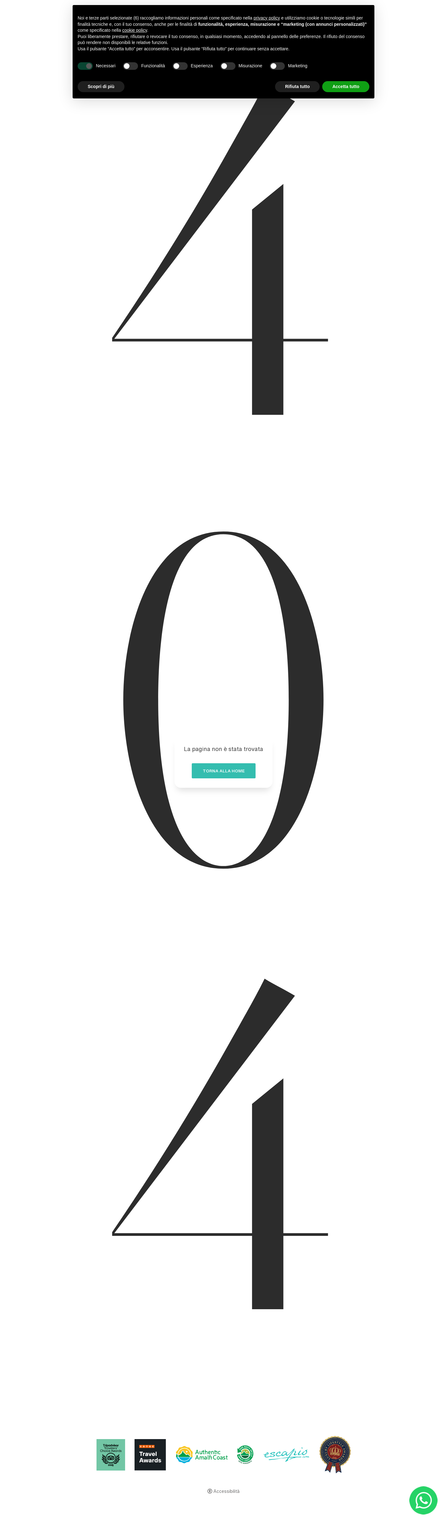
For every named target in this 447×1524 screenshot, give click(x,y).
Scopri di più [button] (101, 86)
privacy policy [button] (267, 17)
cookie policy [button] (134, 30)
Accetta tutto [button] (345, 86)
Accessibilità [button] (226, 1491)
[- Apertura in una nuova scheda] (423, 1500)
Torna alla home (224, 772)
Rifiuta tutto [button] (297, 86)
